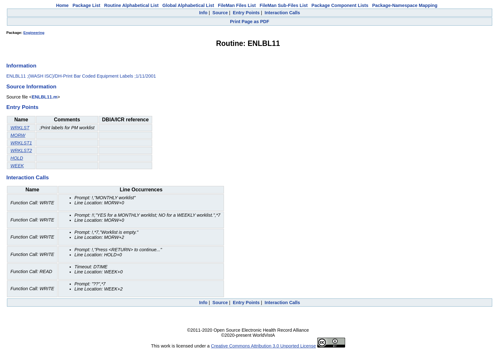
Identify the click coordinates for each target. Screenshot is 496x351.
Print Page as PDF (249, 21)
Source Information (31, 86)
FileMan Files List (237, 5)
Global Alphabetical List (188, 5)
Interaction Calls (282, 12)
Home (62, 5)
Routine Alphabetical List (131, 5)
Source (220, 12)
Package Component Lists (340, 5)
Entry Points (246, 12)
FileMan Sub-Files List (284, 5)
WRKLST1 (21, 142)
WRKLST (19, 127)
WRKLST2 (21, 150)
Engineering (34, 33)
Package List (86, 5)
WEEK (17, 165)
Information (21, 65)
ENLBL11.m (44, 96)
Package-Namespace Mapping (404, 5)
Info (203, 12)
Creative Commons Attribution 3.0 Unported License (263, 345)
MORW (17, 135)
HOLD (16, 158)
